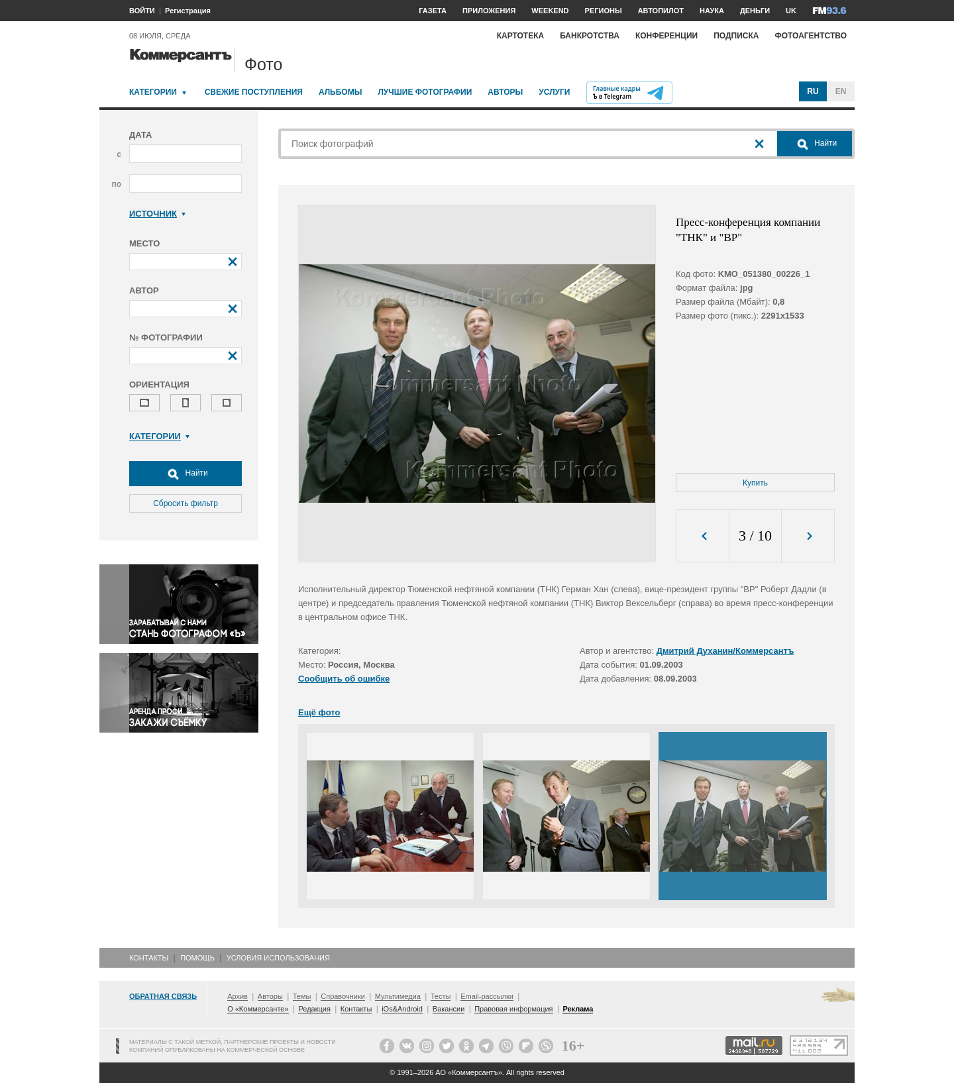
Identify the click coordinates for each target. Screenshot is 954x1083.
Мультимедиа (398, 996)
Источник (157, 214)
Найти (185, 474)
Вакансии (449, 1009)
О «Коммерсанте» (257, 1009)
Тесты (441, 996)
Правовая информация (513, 1009)
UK (791, 11)
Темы (302, 996)
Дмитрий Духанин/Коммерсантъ (725, 651)
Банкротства (589, 35)
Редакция (314, 1009)
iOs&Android (402, 1009)
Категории (153, 92)
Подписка (736, 35)
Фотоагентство (810, 35)
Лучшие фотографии (425, 92)
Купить (755, 483)
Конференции (666, 35)
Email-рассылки (486, 996)
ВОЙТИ (142, 11)
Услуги (554, 92)
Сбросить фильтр (185, 503)
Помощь (197, 958)
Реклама (577, 1009)
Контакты (148, 958)
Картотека (521, 35)
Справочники (343, 996)
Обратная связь (163, 996)
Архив (237, 996)
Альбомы (340, 92)
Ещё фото (319, 712)
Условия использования (278, 958)
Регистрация (188, 11)
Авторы (505, 92)
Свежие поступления (254, 92)
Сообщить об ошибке (344, 679)
